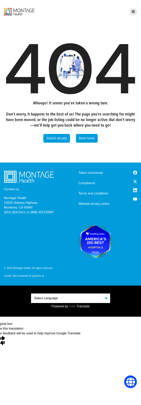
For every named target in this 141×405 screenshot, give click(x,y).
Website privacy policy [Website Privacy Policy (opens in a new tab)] (94, 203)
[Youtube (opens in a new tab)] (135, 199)
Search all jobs (56, 138)
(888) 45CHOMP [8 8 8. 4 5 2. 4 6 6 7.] (42, 212)
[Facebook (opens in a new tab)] (135, 172)
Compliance (87, 183)
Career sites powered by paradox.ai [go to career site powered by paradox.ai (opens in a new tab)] (24, 275)
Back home (87, 138)
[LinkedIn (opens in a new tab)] (135, 190)
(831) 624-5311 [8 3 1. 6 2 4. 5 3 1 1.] (15, 212)
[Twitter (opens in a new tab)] (135, 181)
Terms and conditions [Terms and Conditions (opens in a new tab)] (93, 193)
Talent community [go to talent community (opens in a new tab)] (91, 172)
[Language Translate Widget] (70, 298)
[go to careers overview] (19, 11)
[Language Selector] (130, 381)
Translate (79, 306)
